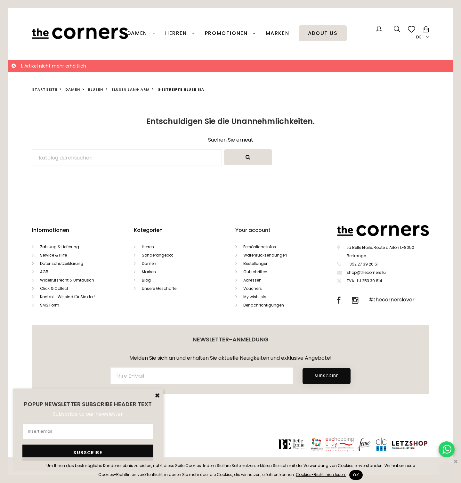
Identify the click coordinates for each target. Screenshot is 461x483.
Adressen (252, 280)
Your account (253, 230)
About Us (323, 33)
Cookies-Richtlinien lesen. (321, 474)
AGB (44, 271)
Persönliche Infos (259, 247)
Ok (356, 475)
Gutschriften (255, 271)
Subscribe (327, 376)
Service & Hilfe (53, 255)
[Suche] (127, 157)
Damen (138, 33)
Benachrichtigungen (263, 305)
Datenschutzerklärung (61, 263)
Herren (177, 33)
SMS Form (49, 305)
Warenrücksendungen (265, 255)
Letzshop (417, 444)
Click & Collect (54, 288)
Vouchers (252, 288)
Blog (146, 280)
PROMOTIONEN (227, 33)
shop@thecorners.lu (366, 272)
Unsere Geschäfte (159, 288)
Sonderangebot (157, 255)
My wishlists (254, 296)
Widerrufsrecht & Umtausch (67, 280)
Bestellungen (256, 263)
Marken (277, 33)
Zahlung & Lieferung (59, 247)
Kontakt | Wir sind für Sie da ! (67, 296)
